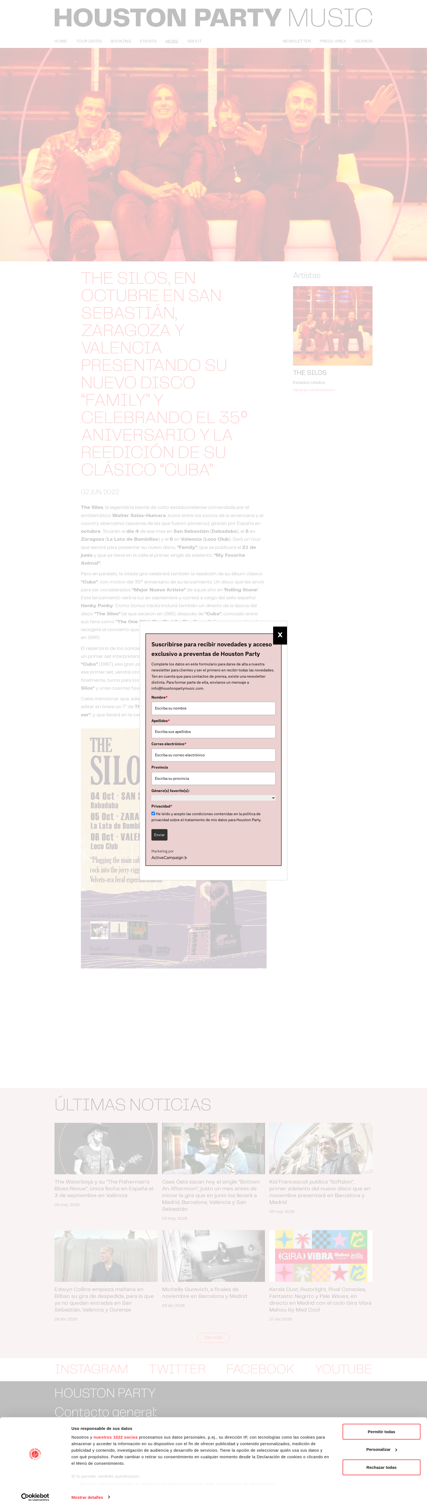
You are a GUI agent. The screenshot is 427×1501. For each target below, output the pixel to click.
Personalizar (381, 1442)
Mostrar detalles (87, 1490)
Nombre (159, 697)
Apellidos (160, 720)
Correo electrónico (169, 744)
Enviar (159, 834)
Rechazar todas (382, 1460)
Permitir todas (381, 1424)
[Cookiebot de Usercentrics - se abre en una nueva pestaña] (35, 1490)
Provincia (159, 767)
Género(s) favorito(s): (170, 790)
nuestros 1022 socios (115, 1430)
